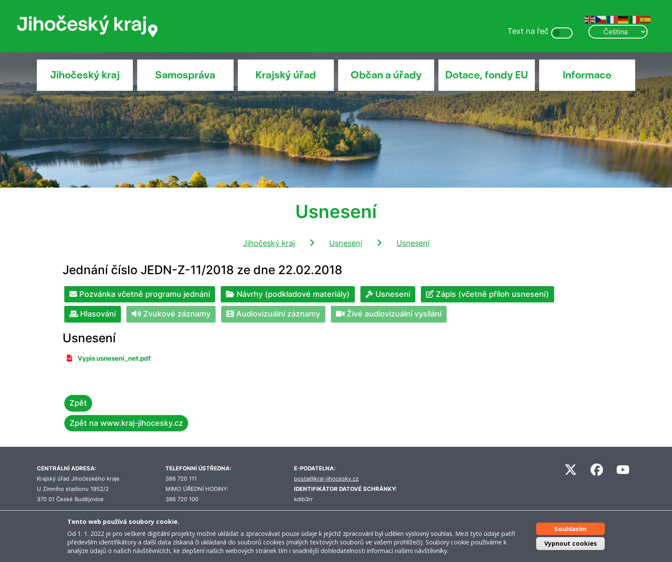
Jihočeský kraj (85, 75)
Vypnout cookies (570, 543)
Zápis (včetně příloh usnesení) (487, 294)
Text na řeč (528, 31)
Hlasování (92, 313)
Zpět (78, 402)
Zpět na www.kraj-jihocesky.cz (126, 423)
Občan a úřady (386, 75)
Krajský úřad (285, 75)
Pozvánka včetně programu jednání (139, 294)
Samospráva (185, 75)
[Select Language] (618, 32)
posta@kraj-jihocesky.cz (326, 478)
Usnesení (345, 243)
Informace (587, 75)
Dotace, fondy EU (486, 75)
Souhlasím (570, 529)
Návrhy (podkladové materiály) (288, 294)
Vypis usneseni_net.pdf (114, 358)
